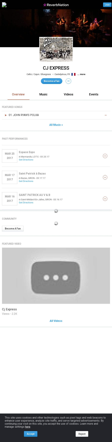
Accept (31, 434)
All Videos (56, 320)
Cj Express (9, 309)
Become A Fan (13, 228)
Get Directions (26, 159)
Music (43, 94)
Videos (68, 94)
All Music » (56, 124)
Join (107, 4)
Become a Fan (51, 81)
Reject (81, 434)
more (82, 74)
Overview (18, 94)
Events (93, 94)
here (27, 426)
